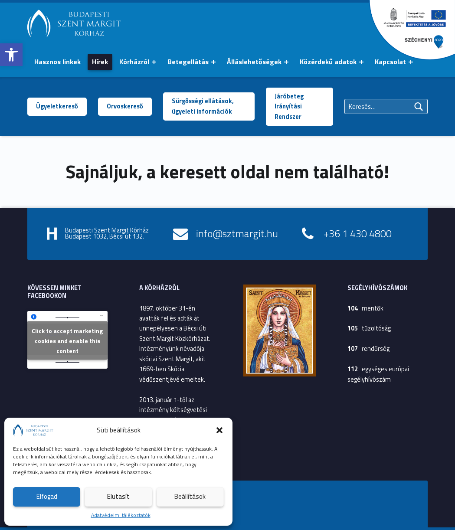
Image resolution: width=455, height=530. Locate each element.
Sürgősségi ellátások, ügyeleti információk (203, 106)
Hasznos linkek (57, 61)
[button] (11, 54)
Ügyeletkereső (57, 106)
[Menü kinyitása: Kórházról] (154, 62)
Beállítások (190, 496)
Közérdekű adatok (328, 61)
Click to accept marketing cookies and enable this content (67, 340)
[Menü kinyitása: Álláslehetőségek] (286, 62)
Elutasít (118, 496)
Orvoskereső (125, 106)
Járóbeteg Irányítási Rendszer (289, 106)
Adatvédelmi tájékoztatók (121, 515)
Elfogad (46, 496)
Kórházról (134, 61)
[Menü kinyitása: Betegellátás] (213, 62)
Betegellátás (188, 61)
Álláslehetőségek (254, 61)
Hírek (100, 61)
